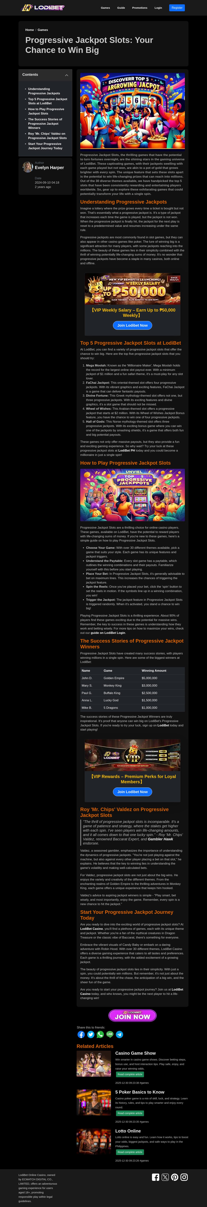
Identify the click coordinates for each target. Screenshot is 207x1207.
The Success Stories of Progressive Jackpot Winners (45, 124)
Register (177, 7)
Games (105, 7)
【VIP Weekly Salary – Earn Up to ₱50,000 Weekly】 (132, 313)
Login (158, 7)
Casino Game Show (135, 1053)
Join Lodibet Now (132, 325)
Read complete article (130, 1074)
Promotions (139, 7)
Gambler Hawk (160, 839)
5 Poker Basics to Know (139, 1092)
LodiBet (163, 725)
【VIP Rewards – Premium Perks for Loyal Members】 (132, 779)
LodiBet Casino (91, 929)
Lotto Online (128, 1130)
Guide (121, 7)
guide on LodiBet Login (108, 633)
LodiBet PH (126, 450)
